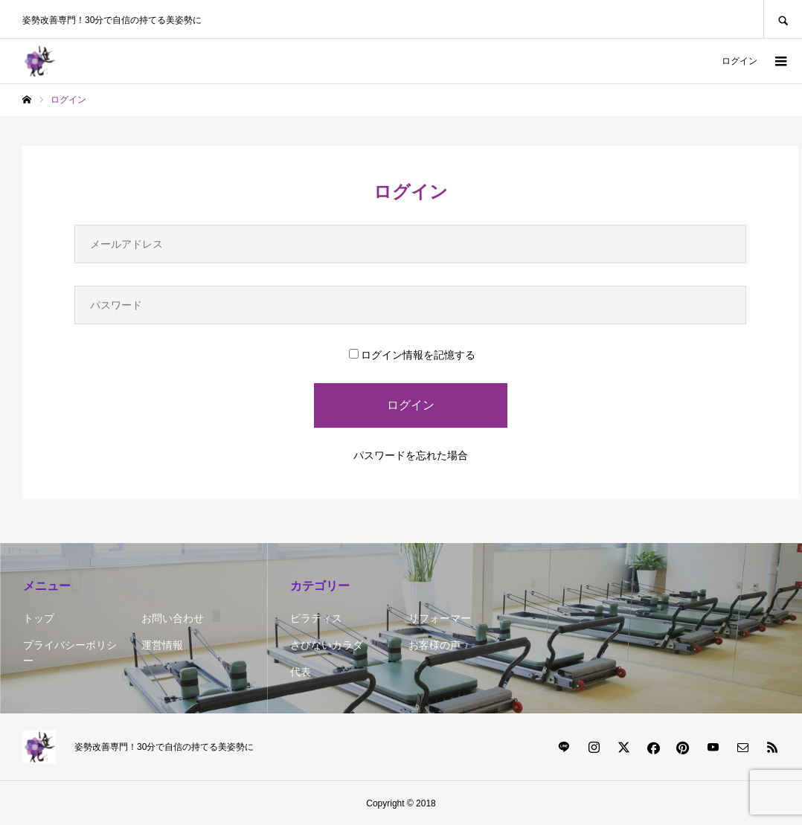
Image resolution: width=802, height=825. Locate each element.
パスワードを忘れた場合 (410, 455)
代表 (300, 672)
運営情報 (162, 645)
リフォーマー (439, 618)
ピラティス (316, 618)
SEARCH (782, 19)
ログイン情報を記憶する (412, 355)
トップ (38, 618)
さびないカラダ (326, 645)
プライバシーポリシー (70, 653)
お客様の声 (434, 645)
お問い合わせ (172, 618)
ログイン (739, 61)
